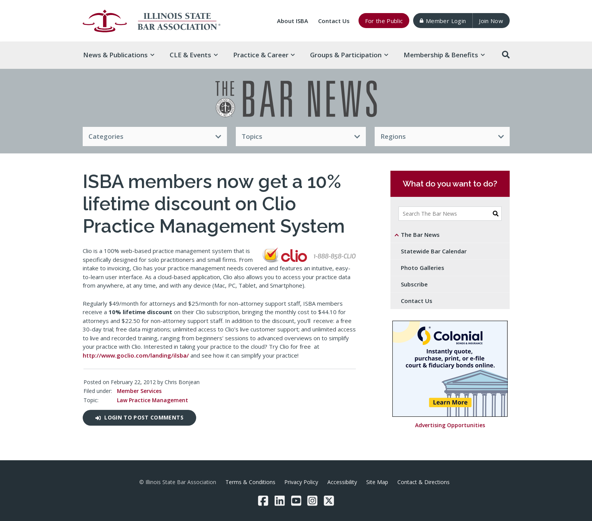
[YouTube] (296, 500)
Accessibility (342, 482)
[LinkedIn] (279, 500)
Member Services (139, 390)
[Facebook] (263, 500)
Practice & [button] (264, 54)
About (292, 21)
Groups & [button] (349, 54)
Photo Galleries (422, 267)
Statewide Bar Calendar (434, 251)
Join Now (491, 21)
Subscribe (414, 284)
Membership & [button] (444, 54)
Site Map (377, 482)
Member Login (443, 21)
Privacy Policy (301, 482)
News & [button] (118, 54)
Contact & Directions (423, 482)
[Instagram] (312, 500)
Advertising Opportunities (450, 425)
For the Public (384, 21)
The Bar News (420, 234)
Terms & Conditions (250, 482)
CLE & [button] (194, 54)
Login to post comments (139, 417)
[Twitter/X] (329, 500)
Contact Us (334, 21)
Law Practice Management (152, 400)
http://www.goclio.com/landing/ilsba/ (136, 355)
